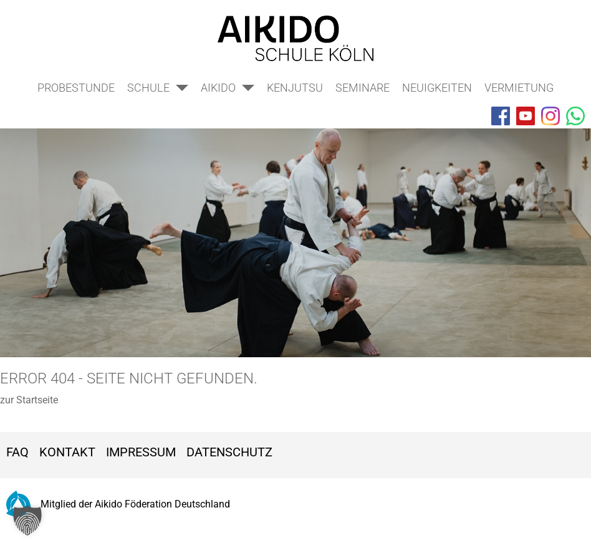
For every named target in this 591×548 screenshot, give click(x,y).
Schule (148, 87)
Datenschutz (229, 452)
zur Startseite (29, 400)
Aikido (218, 87)
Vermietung (519, 87)
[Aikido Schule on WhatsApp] (575, 116)
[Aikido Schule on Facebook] (500, 116)
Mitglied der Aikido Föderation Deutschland (118, 504)
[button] (27, 520)
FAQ (17, 452)
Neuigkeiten (437, 87)
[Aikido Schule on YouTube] (525, 116)
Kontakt (67, 452)
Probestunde (76, 87)
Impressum (141, 452)
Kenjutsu (295, 87)
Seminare (362, 87)
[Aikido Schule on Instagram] (550, 116)
